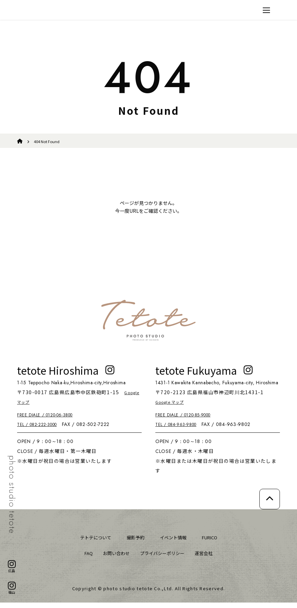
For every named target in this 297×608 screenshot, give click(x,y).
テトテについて (90, 542)
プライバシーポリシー (163, 558)
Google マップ (35, 407)
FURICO (215, 542)
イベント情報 (175, 542)
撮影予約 (134, 542)
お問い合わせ (112, 558)
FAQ (82, 558)
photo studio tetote (12, 494)
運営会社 (209, 558)
